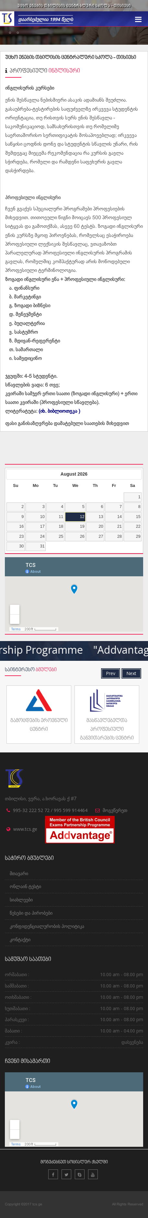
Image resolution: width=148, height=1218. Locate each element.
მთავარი (19, 873)
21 (119, 526)
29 (138, 536)
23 (21, 536)
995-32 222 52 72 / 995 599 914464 (50, 810)
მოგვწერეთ (115, 810)
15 (138, 516)
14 (119, 516)
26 (82, 536)
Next (131, 673)
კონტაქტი (20, 939)
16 (21, 526)
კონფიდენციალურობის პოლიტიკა (47, 926)
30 (21, 546)
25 (61, 536)
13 (100, 516)
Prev (110, 673)
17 (42, 526)
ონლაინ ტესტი (25, 886)
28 (119, 536)
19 (82, 526)
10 (42, 516)
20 (100, 526)
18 (61, 526)
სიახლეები (21, 900)
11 (61, 516)
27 (100, 536)
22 (138, 526)
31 (42, 546)
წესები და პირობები (31, 913)
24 (42, 536)
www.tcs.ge (25, 829)
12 (82, 516)
